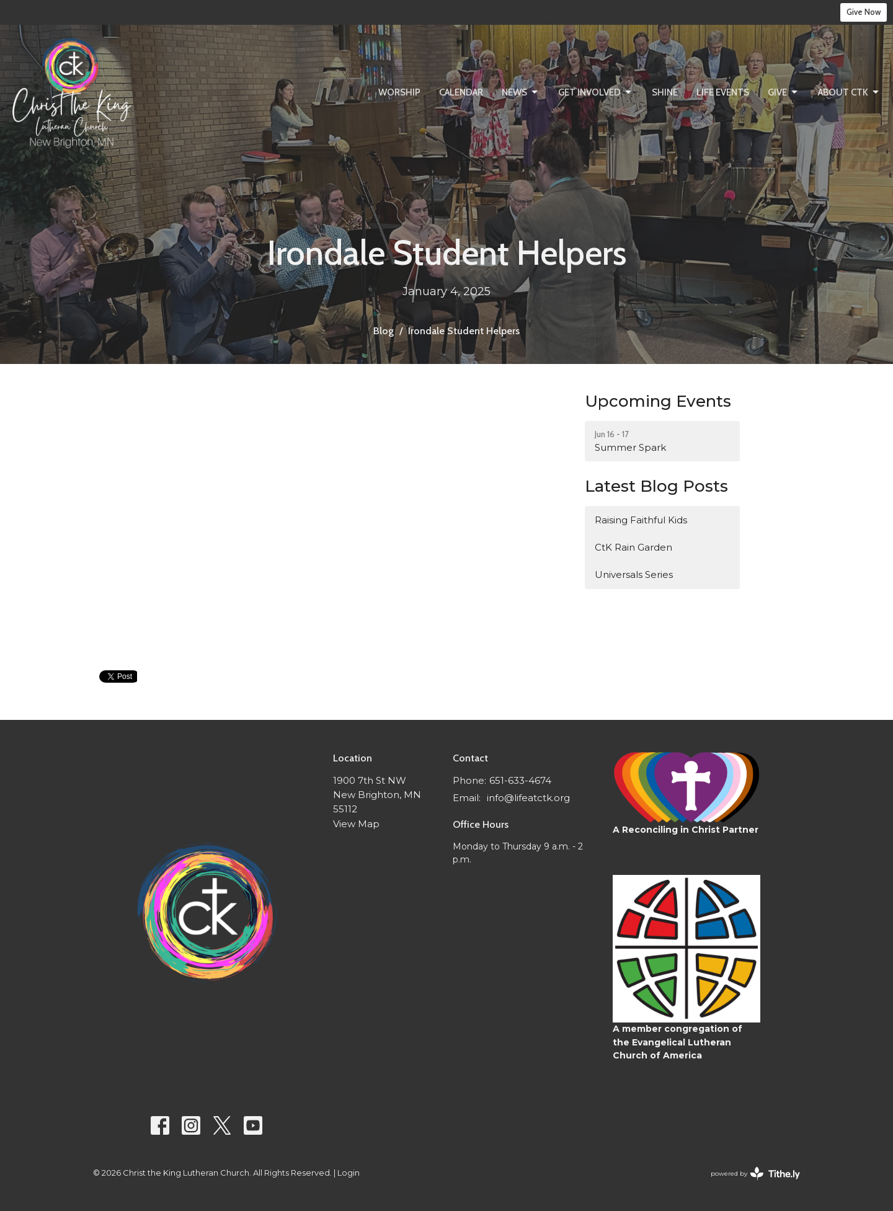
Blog (383, 331)
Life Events (722, 92)
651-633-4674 (520, 780)
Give (783, 92)
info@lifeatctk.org (528, 798)
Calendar (461, 92)
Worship (399, 92)
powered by (755, 1173)
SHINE (665, 92)
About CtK (849, 92)
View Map (356, 824)
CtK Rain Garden (633, 547)
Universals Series (634, 574)
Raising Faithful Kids (641, 520)
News (521, 92)
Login (348, 1173)
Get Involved (595, 92)
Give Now (863, 12)
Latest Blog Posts (656, 486)
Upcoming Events (658, 401)
